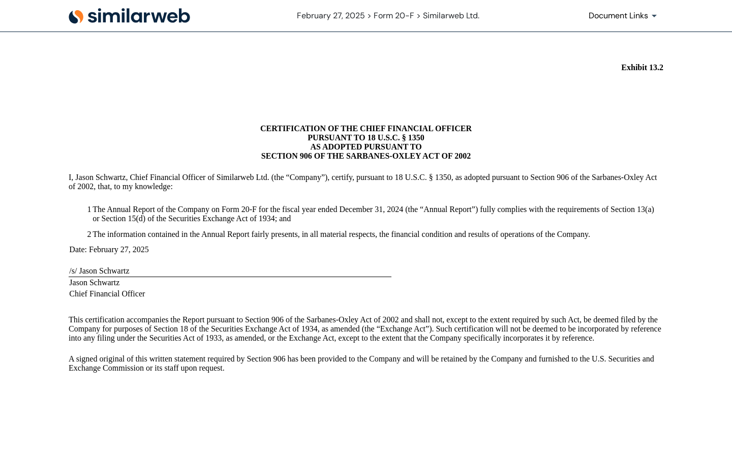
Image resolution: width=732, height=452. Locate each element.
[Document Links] (624, 15)
